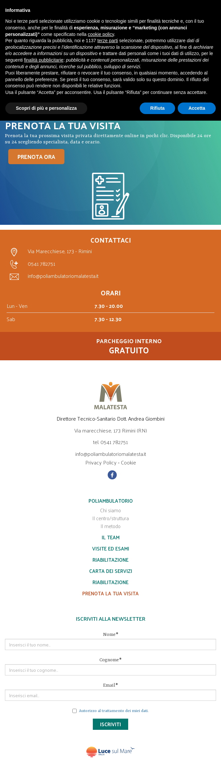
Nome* (110, 634)
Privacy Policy (101, 462)
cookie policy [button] (101, 34)
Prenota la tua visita (110, 593)
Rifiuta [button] (157, 108)
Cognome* (110, 660)
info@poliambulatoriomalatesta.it (52, 276)
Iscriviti (110, 724)
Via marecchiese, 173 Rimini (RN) (110, 430)
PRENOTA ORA (36, 157)
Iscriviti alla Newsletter (110, 618)
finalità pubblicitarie (43, 60)
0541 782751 (31, 264)
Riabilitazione (110, 559)
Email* (110, 685)
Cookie (128, 462)
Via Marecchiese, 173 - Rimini (49, 252)
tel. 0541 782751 (110, 442)
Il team (111, 537)
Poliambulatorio (111, 500)
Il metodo (110, 525)
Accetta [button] (196, 108)
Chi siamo (110, 510)
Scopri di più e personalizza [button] (46, 108)
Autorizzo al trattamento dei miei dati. (114, 711)
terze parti (107, 40)
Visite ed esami (110, 548)
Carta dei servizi (110, 570)
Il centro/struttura (110, 518)
